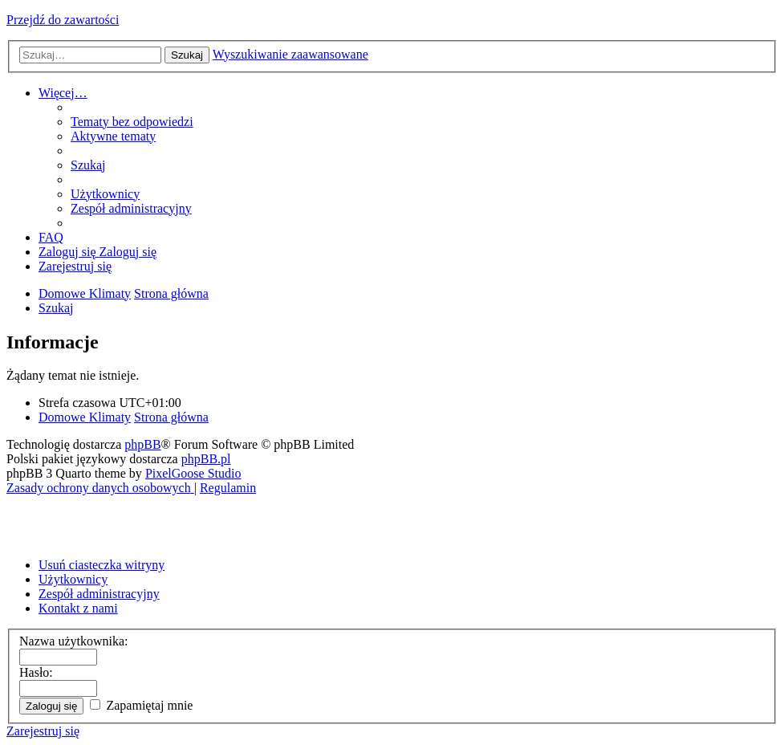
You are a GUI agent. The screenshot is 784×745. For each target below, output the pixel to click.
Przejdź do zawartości (62, 19)
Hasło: (36, 672)
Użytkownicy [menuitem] (73, 579)
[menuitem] (132, 121)
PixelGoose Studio (193, 473)
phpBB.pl (206, 459)
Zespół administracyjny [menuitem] (99, 593)
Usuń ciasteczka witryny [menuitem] (102, 565)
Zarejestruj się (42, 731)
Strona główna (171, 417)
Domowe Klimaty (85, 417)
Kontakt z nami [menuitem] (78, 608)
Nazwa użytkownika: (73, 641)
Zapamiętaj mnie (141, 705)
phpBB (142, 444)
